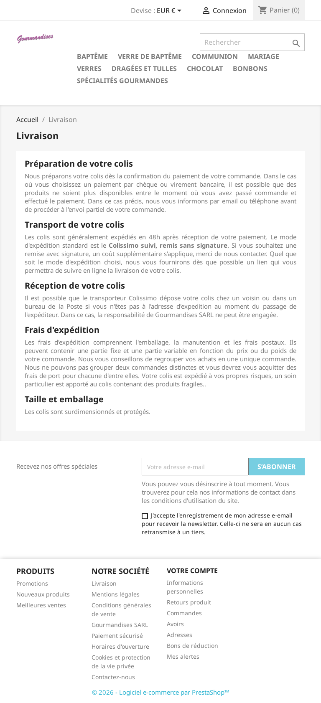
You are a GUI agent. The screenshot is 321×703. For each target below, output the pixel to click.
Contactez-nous (113, 677)
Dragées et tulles (144, 68)
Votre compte (192, 570)
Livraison (104, 583)
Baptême (92, 56)
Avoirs (175, 624)
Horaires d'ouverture (120, 646)
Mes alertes (183, 656)
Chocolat (205, 68)
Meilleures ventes (41, 605)
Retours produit (189, 602)
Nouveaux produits (43, 594)
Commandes (184, 613)
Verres (89, 68)
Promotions (32, 583)
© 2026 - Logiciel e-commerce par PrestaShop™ (160, 692)
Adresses (179, 635)
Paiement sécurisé (117, 636)
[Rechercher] (252, 42)
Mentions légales (116, 594)
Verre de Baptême (150, 56)
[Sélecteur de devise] (170, 11)
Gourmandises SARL (120, 625)
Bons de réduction (192, 646)
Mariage (263, 56)
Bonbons (250, 68)
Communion (215, 56)
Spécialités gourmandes (122, 80)
